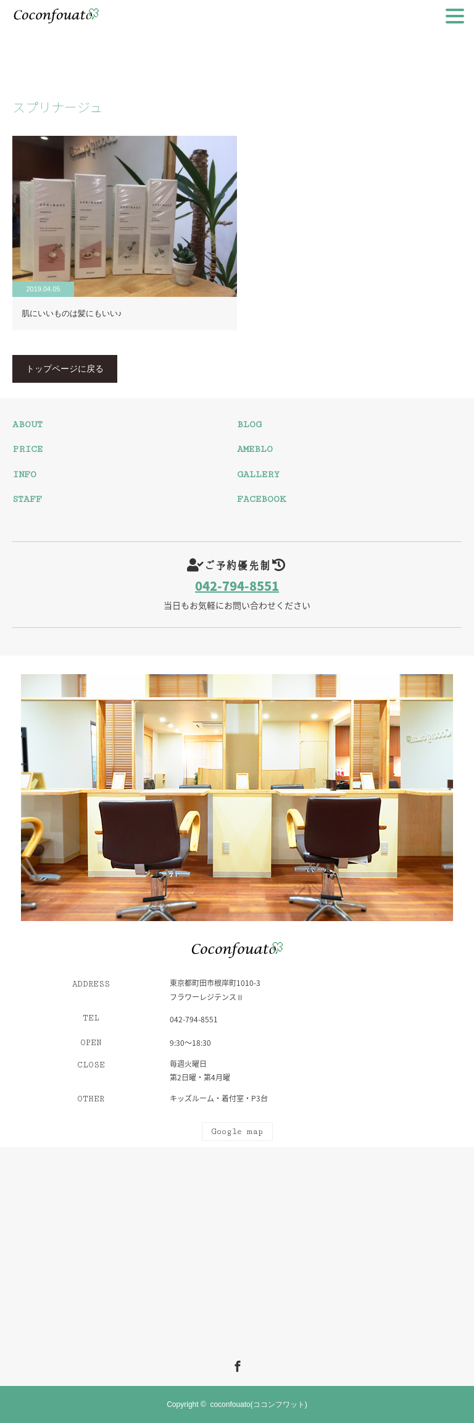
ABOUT (27, 424)
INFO (24, 474)
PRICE (27, 449)
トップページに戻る (65, 368)
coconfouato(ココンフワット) (258, 1404)
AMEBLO (255, 449)
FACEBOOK (261, 499)
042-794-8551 (237, 586)
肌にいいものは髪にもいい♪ (72, 313)
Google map (237, 1132)
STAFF (27, 499)
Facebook (236, 1364)
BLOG (249, 424)
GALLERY (258, 474)
